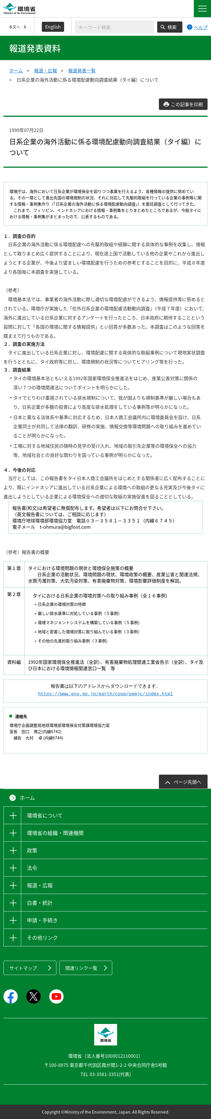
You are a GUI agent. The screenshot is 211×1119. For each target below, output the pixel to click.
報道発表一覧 (82, 70)
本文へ (14, 26)
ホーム (16, 70)
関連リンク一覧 (81, 967)
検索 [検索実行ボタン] (172, 26)
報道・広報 (45, 70)
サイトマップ (23, 967)
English (53, 26)
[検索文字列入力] (114, 27)
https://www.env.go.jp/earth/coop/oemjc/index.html (105, 694)
